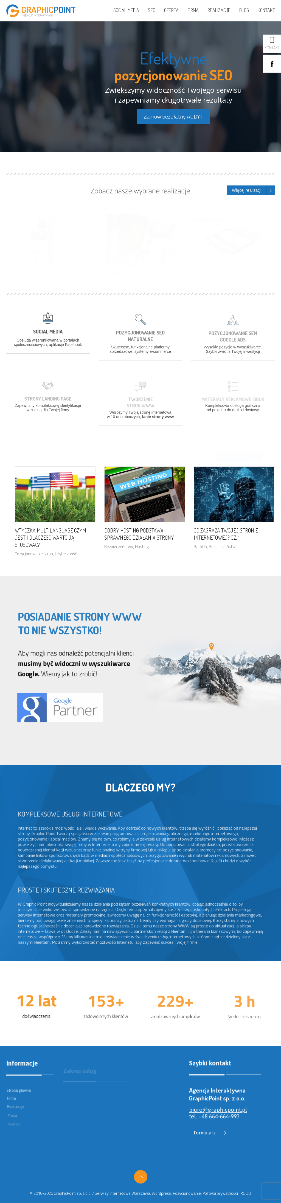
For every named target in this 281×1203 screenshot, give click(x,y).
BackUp (200, 546)
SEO (151, 10)
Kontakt (266, 10)
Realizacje (219, 10)
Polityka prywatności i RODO (227, 1193)
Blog (244, 10)
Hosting (141, 546)
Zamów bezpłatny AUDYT (173, 116)
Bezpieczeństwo (118, 546)
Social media (126, 10)
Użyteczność (66, 554)
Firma (193, 10)
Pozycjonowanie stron (34, 554)
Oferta (171, 10)
